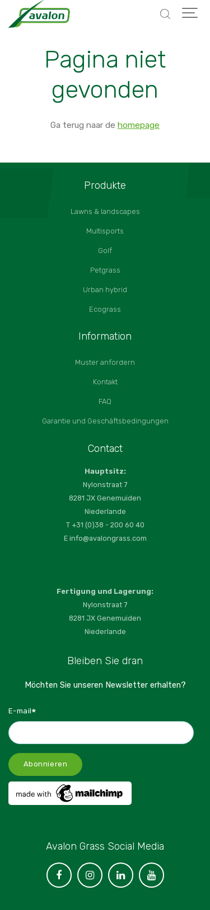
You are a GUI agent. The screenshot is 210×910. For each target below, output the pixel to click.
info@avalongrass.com (108, 538)
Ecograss (105, 309)
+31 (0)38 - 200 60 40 (108, 525)
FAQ (105, 401)
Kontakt (105, 382)
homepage (139, 125)
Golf (105, 250)
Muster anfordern (105, 362)
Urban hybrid (105, 289)
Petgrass (105, 270)
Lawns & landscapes (105, 211)
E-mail (22, 710)
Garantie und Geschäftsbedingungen (105, 421)
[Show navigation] (190, 14)
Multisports (105, 231)
